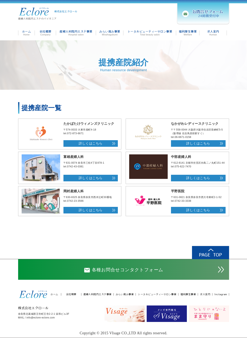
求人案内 (205, 294)
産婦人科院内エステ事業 (97, 294)
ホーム (54, 294)
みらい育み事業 (125, 294)
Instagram (220, 294)
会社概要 (71, 294)
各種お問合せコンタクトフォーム (123, 270)
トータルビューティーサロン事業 (157, 294)
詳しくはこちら (90, 143)
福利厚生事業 (188, 294)
